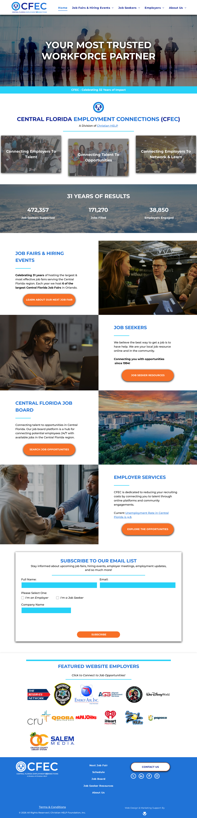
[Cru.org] (39, 717)
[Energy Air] (86, 694)
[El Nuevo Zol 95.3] (134, 717)
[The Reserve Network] (39, 694)
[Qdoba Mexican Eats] (63, 717)
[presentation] (44, 622)
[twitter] (133, 776)
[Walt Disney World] (158, 694)
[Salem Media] (63, 740)
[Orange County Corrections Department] (63, 694)
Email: (104, 579)
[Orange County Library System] (39, 740)
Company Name (32, 604)
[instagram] (157, 776)
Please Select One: (34, 593)
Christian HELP (107, 125)
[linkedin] (141, 776)
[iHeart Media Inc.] (110, 717)
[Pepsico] (158, 717)
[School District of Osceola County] (134, 694)
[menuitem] (63, 8)
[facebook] (149, 776)
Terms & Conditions (52, 807)
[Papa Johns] (86, 717)
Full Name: (28, 579)
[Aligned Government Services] (110, 694)
